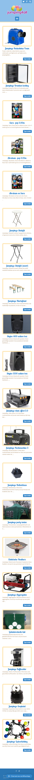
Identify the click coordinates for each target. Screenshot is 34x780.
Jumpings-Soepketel (17, 706)
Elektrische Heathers (17, 559)
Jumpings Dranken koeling (17, 85)
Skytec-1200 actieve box (17, 373)
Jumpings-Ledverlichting (17, 741)
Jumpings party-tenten (17, 522)
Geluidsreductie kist (17, 632)
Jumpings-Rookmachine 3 (17, 447)
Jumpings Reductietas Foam (17, 48)
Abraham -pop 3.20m (17, 158)
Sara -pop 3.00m (17, 122)
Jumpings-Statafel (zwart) (17, 265)
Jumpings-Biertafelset (17, 301)
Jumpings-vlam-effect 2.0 (17, 410)
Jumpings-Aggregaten (17, 594)
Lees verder (27, 59)
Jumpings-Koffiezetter (17, 669)
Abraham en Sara (17, 193)
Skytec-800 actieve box (17, 336)
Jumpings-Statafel (17, 230)
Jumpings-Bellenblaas (17, 485)
